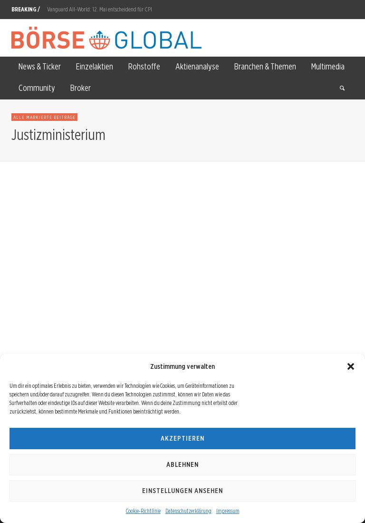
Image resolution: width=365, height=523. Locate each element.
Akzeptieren (182, 438)
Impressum (228, 510)
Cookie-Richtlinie (143, 510)
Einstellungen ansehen (182, 490)
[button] (350, 366)
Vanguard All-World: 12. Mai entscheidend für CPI (99, 9)
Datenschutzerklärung (188, 510)
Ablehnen (182, 464)
